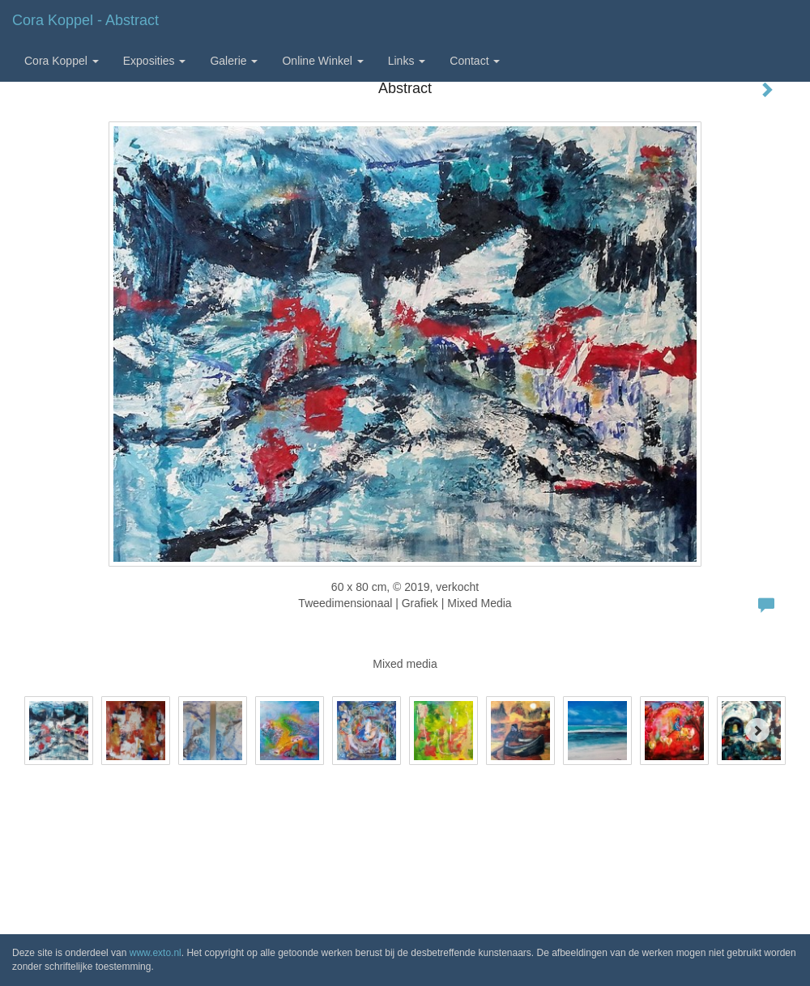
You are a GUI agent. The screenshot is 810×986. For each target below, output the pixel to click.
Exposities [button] (154, 60)
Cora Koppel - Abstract (85, 20)
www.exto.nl (155, 952)
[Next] (757, 730)
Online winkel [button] (322, 60)
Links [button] (407, 60)
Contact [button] (475, 60)
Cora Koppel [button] (61, 60)
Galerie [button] (234, 60)
